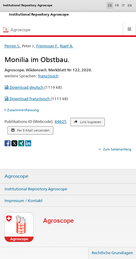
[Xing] (21, 143)
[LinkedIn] (28, 143)
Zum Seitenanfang (117, 149)
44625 (61, 121)
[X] (14, 143)
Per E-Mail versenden (30, 130)
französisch (48, 75)
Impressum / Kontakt (23, 200)
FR (117, 5)
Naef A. (66, 45)
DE (110, 5)
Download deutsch (24, 87)
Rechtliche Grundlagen (112, 252)
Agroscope (16, 176)
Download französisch (27, 98)
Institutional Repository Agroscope (35, 188)
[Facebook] (7, 143)
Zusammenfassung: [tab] (23, 110)
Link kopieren (87, 122)
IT (123, 5)
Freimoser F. (47, 45)
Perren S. (12, 45)
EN (130, 5)
